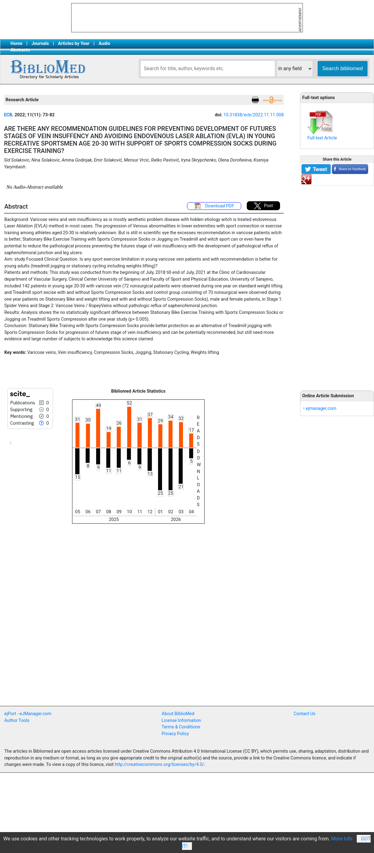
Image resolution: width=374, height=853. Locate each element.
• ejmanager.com (319, 408)
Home (16, 43)
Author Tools (16, 720)
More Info (341, 839)
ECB (8, 115)
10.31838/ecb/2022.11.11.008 (253, 115)
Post (263, 205)
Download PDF (214, 206)
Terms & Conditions (181, 727)
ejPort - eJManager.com (27, 713)
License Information (181, 720)
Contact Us (304, 713)
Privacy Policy (175, 733)
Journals (40, 43)
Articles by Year (73, 43)
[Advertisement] (337, 284)
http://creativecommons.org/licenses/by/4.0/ (159, 764)
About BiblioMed (178, 713)
